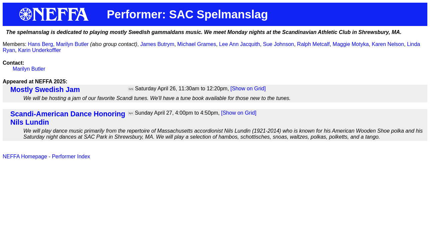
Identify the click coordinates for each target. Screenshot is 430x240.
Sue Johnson (278, 44)
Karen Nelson (388, 44)
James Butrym (157, 44)
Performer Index (71, 156)
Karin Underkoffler (39, 50)
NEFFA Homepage (25, 156)
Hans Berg (40, 44)
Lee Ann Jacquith (239, 44)
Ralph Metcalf (313, 44)
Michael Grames (196, 44)
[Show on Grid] (248, 88)
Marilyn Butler (72, 44)
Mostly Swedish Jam (45, 90)
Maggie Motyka (351, 44)
